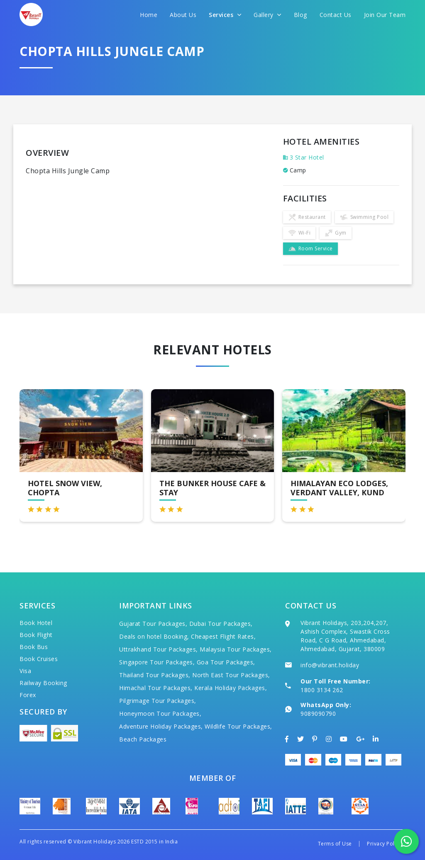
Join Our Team (385, 15)
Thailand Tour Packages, (155, 675)
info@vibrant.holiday (329, 665)
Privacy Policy (384, 843)
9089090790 (318, 713)
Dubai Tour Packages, (221, 623)
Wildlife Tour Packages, (238, 726)
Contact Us (336, 15)
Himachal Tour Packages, (156, 688)
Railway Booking (43, 683)
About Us (183, 15)
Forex (28, 695)
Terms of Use (335, 843)
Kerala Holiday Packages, (230, 688)
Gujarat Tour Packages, (153, 623)
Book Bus (34, 647)
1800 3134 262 (321, 690)
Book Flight (36, 635)
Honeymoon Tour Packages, (160, 713)
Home (148, 15)
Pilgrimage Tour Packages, (157, 701)
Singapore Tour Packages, (157, 662)
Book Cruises (39, 659)
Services (225, 15)
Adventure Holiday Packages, (161, 726)
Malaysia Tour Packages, (236, 649)
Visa (25, 671)
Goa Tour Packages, (226, 662)
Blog (300, 15)
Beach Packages (142, 739)
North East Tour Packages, (231, 675)
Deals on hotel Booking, (154, 636)
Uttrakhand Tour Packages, (158, 649)
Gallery (267, 15)
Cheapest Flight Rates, (223, 636)
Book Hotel (36, 623)
